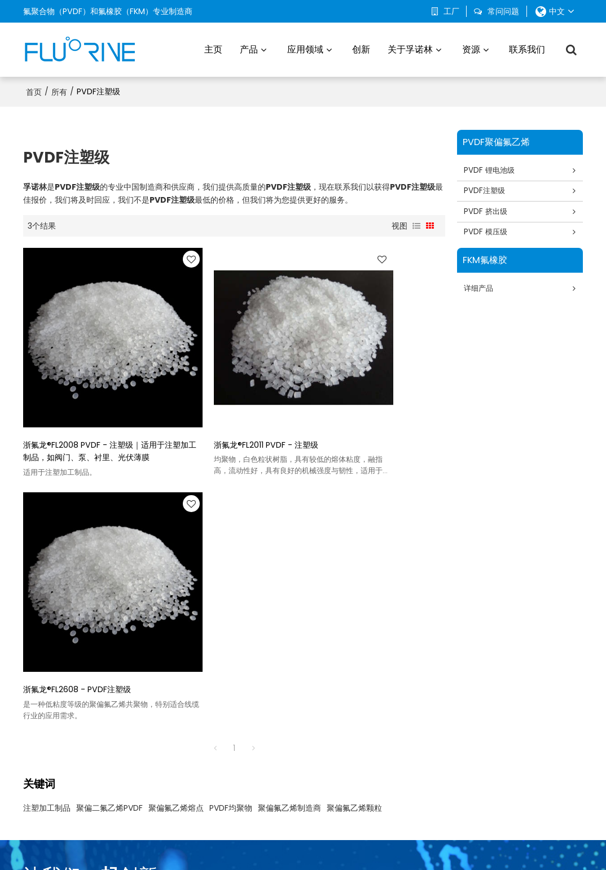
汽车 (300, 689)
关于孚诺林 (410, 47)
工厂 (451, 11)
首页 (34, 88)
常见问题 (312, 844)
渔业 (300, 744)
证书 (509, 744)
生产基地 (412, 708)
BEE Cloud (402, 855)
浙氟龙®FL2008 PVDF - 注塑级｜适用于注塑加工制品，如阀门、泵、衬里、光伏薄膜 (86, 401)
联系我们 (527, 47)
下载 (509, 726)
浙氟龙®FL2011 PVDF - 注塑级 (220, 394)
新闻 (254, 844)
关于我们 (227, 844)
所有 (59, 88)
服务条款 (378, 844)
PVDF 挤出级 (488, 211)
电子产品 (307, 726)
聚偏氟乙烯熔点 (176, 515)
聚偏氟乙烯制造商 (289, 515)
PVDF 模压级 (488, 233)
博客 (509, 708)
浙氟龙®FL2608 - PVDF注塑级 (366, 394)
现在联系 (532, 592)
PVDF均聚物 (230, 515)
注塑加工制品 (47, 515)
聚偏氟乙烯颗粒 (354, 515)
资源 (471, 47)
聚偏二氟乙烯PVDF (109, 515)
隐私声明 (345, 844)
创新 (361, 47)
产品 (249, 47)
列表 (416, 222)
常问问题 (503, 11)
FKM (194, 763)
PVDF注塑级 (487, 189)
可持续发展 (416, 726)
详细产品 (481, 291)
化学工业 (307, 763)
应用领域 (305, 47)
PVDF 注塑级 (209, 708)
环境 (300, 708)
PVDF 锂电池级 (492, 167)
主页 (213, 47)
